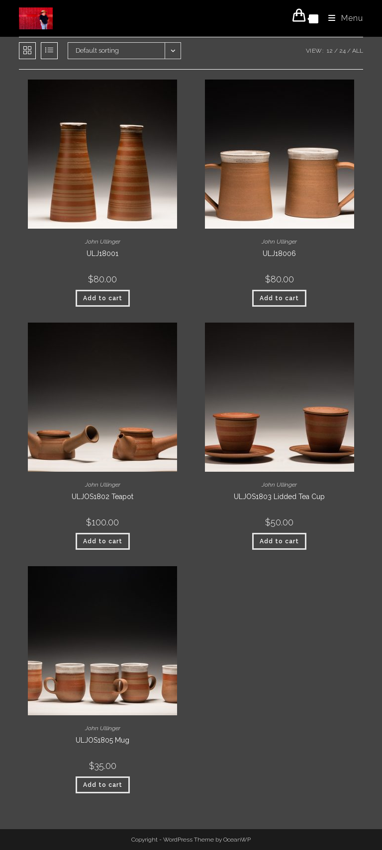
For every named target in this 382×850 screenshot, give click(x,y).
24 (342, 50)
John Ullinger (102, 241)
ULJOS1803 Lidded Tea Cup (279, 497)
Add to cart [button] (102, 298)
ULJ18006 (279, 253)
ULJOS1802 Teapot (102, 497)
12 (330, 50)
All (357, 50)
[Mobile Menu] (342, 18)
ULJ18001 (102, 253)
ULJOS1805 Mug (102, 740)
